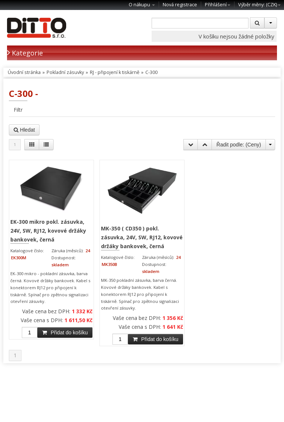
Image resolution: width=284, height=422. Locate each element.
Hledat (24, 130)
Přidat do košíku (65, 332)
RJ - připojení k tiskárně (114, 72)
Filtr (18, 109)
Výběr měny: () (259, 4)
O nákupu (142, 4)
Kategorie (25, 52)
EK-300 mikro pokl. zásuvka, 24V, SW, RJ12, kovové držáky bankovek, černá (48, 230)
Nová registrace (180, 4)
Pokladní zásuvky (65, 72)
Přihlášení (217, 4)
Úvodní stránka (24, 72)
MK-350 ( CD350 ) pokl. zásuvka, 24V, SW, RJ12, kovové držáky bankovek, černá (142, 237)
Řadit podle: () (238, 145)
